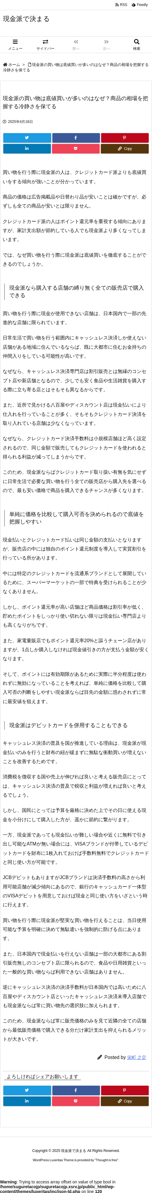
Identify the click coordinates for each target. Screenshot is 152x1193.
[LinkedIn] (27, 149)
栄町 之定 (136, 1057)
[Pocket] (76, 149)
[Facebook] (76, 138)
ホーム (14, 64)
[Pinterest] (125, 138)
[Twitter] (27, 138)
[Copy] (125, 149)
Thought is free (106, 1160)
